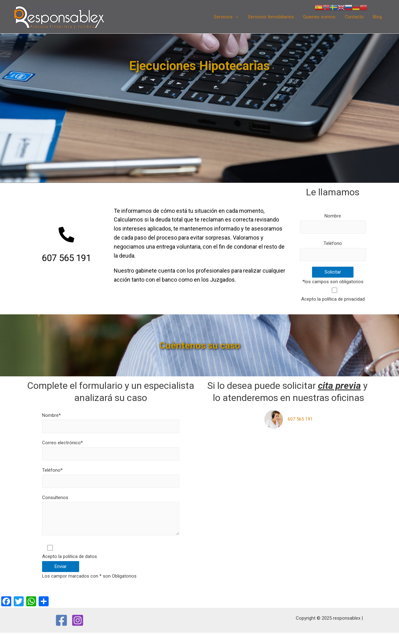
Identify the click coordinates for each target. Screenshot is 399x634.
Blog (377, 17)
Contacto (353, 17)
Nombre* (110, 422)
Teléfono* (110, 478)
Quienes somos (318, 17)
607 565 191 (300, 419)
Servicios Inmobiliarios (270, 17)
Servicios (222, 17)
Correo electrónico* (110, 450)
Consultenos (110, 517)
